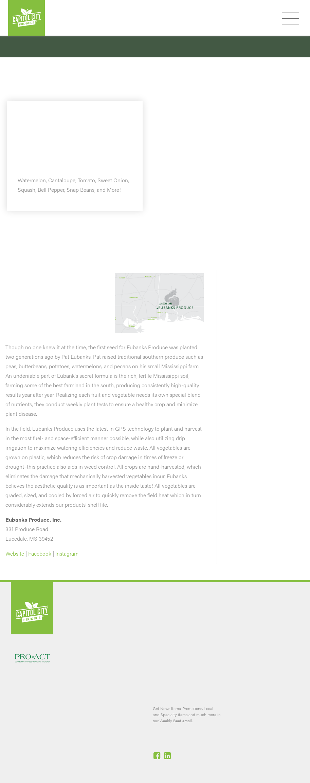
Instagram (66, 553)
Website (14, 553)
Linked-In (168, 755)
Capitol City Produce (26, 18)
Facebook (39, 553)
